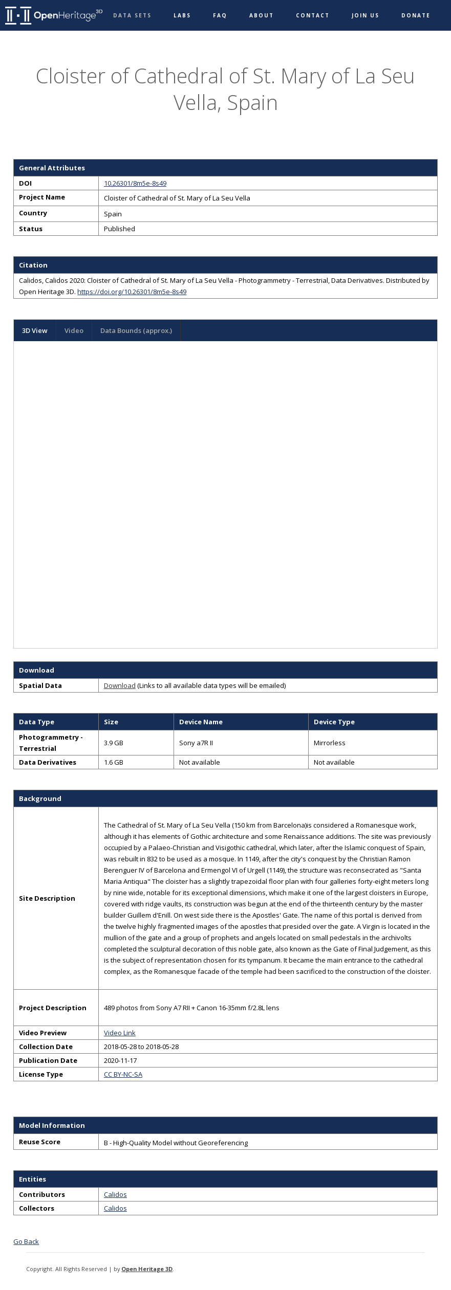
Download (120, 685)
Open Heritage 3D (147, 1269)
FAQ (220, 15)
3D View (35, 330)
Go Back (26, 1241)
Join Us (365, 15)
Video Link (120, 1032)
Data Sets (132, 15)
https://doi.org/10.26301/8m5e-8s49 (131, 291)
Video (74, 330)
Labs (182, 15)
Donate (416, 15)
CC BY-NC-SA (123, 1074)
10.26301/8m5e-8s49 (135, 183)
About (261, 15)
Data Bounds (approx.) (136, 330)
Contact (313, 15)
